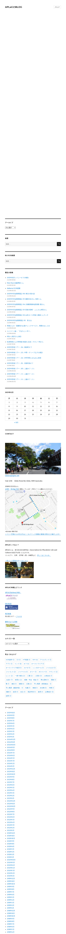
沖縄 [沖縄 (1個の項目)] (51, 641)
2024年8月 (11, 703)
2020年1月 (11, 829)
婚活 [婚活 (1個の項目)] (14, 637)
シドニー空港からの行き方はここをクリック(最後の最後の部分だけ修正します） (33, 487)
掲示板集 (8, 567)
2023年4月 (11, 743)
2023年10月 (11, 727)
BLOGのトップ (10, 918)
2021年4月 (10, 805)
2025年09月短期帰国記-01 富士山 (19, 274)
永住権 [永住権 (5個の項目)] (43, 641)
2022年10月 (11, 759)
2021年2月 (10, 808)
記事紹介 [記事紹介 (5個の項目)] (49, 645)
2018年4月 (10, 885)
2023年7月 (10, 735)
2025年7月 (10, 674)
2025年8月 (11, 671)
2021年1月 (10, 810)
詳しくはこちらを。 (44, 508)
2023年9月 (11, 730)
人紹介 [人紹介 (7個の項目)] (9, 633)
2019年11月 (11, 834)
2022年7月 (11, 768)
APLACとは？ (10, 909)
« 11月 (16, 376)
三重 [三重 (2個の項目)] (30, 629)
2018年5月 (10, 883)
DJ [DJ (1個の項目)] (19, 613)
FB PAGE (8, 557)
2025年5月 (10, 679)
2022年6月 (11, 770)
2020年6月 (11, 818)
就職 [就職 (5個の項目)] (21, 637)
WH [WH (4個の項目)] (35, 613)
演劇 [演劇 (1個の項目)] (8, 645)
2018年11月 (11, 866)
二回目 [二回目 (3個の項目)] (38, 629)
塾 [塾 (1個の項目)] (7, 637)
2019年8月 (10, 842)
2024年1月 (10, 719)
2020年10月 (11, 813)
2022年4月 (11, 776)
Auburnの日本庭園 (14, 242)
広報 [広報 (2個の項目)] (29, 637)
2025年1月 (10, 690)
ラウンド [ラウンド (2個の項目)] (53, 625)
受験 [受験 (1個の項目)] (53, 633)
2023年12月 (11, 722)
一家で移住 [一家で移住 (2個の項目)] (20, 629)
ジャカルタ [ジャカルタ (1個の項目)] (51, 621)
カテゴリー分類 (10, 900)
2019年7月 (10, 845)
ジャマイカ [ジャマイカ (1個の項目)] (23, 625)
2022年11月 (11, 757)
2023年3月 (10, 746)
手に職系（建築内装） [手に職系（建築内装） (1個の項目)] (14, 641)
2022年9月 (11, 762)
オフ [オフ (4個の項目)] (26, 617)
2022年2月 (11, 781)
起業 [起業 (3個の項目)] (8, 649)
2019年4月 (10, 853)
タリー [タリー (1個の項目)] (33, 625)
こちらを (19, 570)
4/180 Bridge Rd (11, 442)
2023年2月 (10, 749)
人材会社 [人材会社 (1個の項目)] (48, 629)
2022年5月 (11, 773)
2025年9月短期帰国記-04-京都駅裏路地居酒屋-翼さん (26, 258)
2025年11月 (11, 666)
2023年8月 (11, 733)
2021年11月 (11, 789)
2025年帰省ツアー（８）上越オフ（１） (21, 332)
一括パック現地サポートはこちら (19, 522)
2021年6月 (10, 800)
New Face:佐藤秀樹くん (15, 236)
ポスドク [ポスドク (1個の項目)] (43, 625)
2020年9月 (11, 816)
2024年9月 (11, 701)
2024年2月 (11, 717)
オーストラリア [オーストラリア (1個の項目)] (37, 617)
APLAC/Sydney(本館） (13, 546)
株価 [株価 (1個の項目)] (35, 641)
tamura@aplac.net (33, 413)
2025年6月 (11, 677)
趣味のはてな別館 (11, 575)
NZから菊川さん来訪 (14, 290)
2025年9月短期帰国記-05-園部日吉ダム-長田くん (24, 252)
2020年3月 (11, 824)
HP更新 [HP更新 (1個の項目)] (26, 613)
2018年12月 (11, 864)
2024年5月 (11, 711)
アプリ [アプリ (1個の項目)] (9, 617)
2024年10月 (11, 698)
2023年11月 (11, 725)
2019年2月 (10, 858)
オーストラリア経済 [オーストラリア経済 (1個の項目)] (14, 621)
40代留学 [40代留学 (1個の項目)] (10, 613)
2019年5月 (10, 850)
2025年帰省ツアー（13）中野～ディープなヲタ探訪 (25, 306)
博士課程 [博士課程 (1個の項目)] (45, 633)
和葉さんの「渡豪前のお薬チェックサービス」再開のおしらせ (28, 279)
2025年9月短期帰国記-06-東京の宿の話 (21, 247)
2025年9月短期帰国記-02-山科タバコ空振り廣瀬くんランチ (27, 268)
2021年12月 (11, 786)
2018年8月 (10, 875)
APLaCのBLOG (13, 7)
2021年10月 (11, 792)
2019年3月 (10, 856)
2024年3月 (11, 714)
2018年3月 (10, 888)
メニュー (57, 7)
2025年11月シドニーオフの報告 (18, 231)
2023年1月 (10, 751)
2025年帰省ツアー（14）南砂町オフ (19, 300)
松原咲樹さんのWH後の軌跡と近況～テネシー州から (25, 295)
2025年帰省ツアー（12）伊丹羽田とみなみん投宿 (24, 311)
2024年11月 (11, 695)
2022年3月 (11, 778)
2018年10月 (11, 869)
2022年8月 (11, 765)
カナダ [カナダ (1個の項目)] (27, 621)
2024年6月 (11, 709)
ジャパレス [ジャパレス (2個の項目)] (11, 625)
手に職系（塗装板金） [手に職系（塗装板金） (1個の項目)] (42, 637)
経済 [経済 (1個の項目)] (15, 645)
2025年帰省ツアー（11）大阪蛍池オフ (20, 316)
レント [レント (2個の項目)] (9, 629)
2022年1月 (10, 784)
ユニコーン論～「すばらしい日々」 (19, 284)
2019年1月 (10, 861)
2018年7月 (10, 877)
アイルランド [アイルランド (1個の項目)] (45, 613)
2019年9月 (10, 840)
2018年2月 (10, 891)
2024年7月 (11, 706)
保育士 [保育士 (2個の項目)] (18, 633)
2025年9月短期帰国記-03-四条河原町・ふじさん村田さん (27, 263)
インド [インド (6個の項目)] (18, 617)
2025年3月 (10, 685)
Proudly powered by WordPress (26, 930)
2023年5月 (10, 741)
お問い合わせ (9, 914)
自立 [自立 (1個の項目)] (22, 645)
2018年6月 (10, 880)
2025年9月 (11, 669)
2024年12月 (11, 693)
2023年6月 (11, 738)
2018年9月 (10, 872)
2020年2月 (11, 826)
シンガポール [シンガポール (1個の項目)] (38, 621)
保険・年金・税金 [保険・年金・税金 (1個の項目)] (31, 633)
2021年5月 (10, 802)
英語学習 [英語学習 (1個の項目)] (32, 645)
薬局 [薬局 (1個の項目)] (40, 645)
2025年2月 (10, 687)
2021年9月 (10, 794)
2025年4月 (11, 682)
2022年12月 (11, 754)
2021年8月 (10, 797)
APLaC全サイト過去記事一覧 (15, 904)
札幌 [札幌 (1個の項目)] (27, 641)
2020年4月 (11, 821)
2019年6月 (10, 848)
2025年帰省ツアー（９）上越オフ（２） (21, 327)
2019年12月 (11, 832)
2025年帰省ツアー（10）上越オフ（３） (21, 322)
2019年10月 (11, 837)
